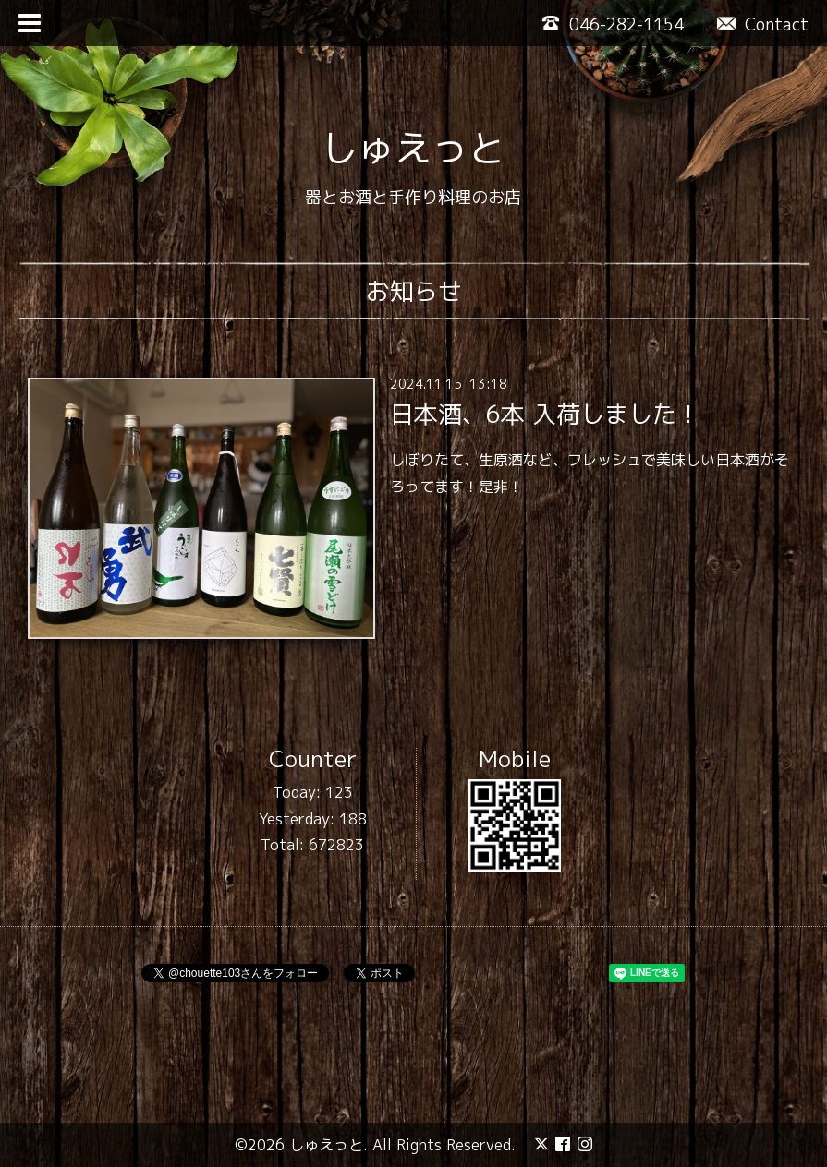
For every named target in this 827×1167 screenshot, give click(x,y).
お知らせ (414, 290)
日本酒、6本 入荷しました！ (545, 413)
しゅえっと (413, 148)
